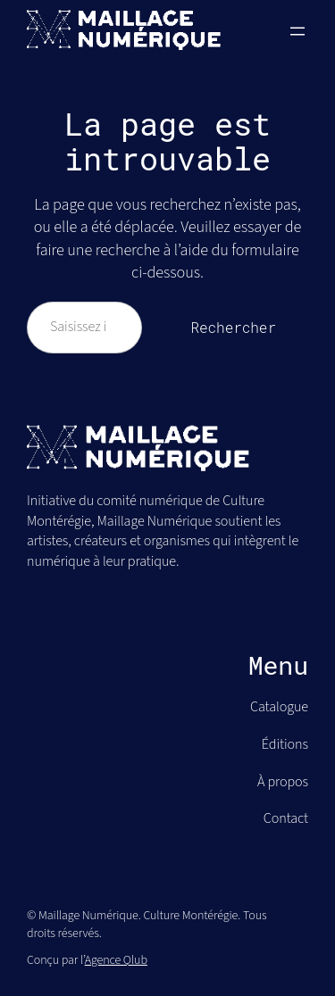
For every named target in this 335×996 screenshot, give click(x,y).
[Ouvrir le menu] (297, 31)
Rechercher (233, 327)
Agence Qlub (116, 960)
